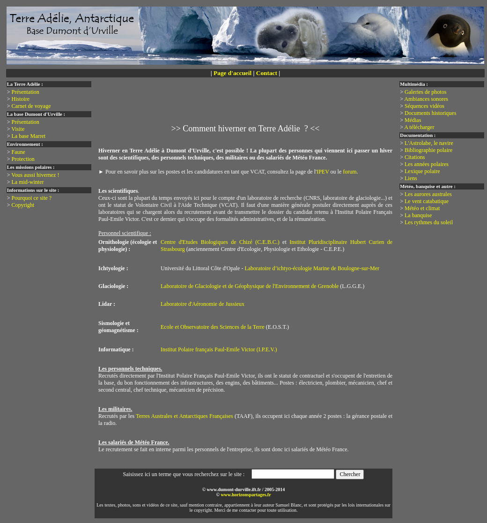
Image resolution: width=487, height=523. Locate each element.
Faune (18, 152)
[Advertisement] (247, 106)
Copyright (23, 205)
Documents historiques (430, 113)
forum (349, 171)
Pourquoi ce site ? (32, 198)
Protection (23, 159)
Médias (413, 120)
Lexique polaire (422, 171)
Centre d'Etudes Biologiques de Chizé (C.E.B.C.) (220, 242)
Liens (411, 178)
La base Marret (29, 136)
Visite (17, 129)
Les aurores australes (428, 194)
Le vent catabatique (427, 201)
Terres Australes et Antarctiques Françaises (184, 416)
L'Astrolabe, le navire (429, 143)
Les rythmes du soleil (429, 222)
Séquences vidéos (424, 106)
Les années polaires (427, 164)
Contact (266, 72)
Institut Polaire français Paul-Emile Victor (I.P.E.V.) (219, 349)
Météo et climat (422, 208)
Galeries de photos (425, 92)
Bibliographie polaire (428, 150)
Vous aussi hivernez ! (35, 175)
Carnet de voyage (31, 106)
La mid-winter (28, 182)
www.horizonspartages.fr (246, 494)
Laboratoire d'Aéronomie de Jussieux (202, 304)
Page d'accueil (232, 72)
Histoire (21, 99)
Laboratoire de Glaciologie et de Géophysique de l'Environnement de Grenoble (250, 286)
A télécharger (419, 127)
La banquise (418, 215)
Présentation (25, 92)
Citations (415, 157)
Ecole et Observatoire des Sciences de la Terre (213, 327)
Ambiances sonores (426, 99)
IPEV (323, 171)
